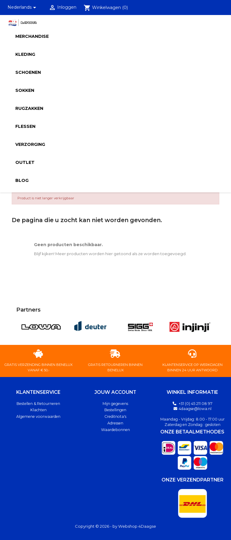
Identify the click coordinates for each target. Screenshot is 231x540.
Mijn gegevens (115, 403)
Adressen (115, 423)
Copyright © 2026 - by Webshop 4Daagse (115, 526)
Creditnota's (115, 416)
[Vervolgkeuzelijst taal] (23, 7)
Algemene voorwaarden (38, 416)
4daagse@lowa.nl (195, 408)
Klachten (38, 410)
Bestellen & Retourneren (38, 403)
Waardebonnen (115, 429)
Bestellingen (115, 410)
